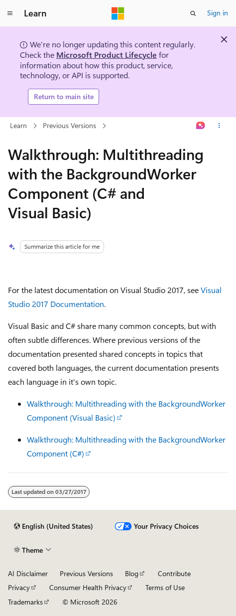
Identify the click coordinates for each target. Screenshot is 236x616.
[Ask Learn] (201, 126)
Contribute (174, 573)
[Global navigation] (10, 13)
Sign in (217, 12)
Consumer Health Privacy (87, 587)
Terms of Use (165, 587)
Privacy (19, 587)
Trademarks (25, 602)
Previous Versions (69, 125)
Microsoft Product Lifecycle (106, 54)
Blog (131, 573)
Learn (18, 125)
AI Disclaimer (28, 573)
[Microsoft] (118, 13)
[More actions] (219, 126)
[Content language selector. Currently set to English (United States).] (53, 526)
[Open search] (193, 13)
